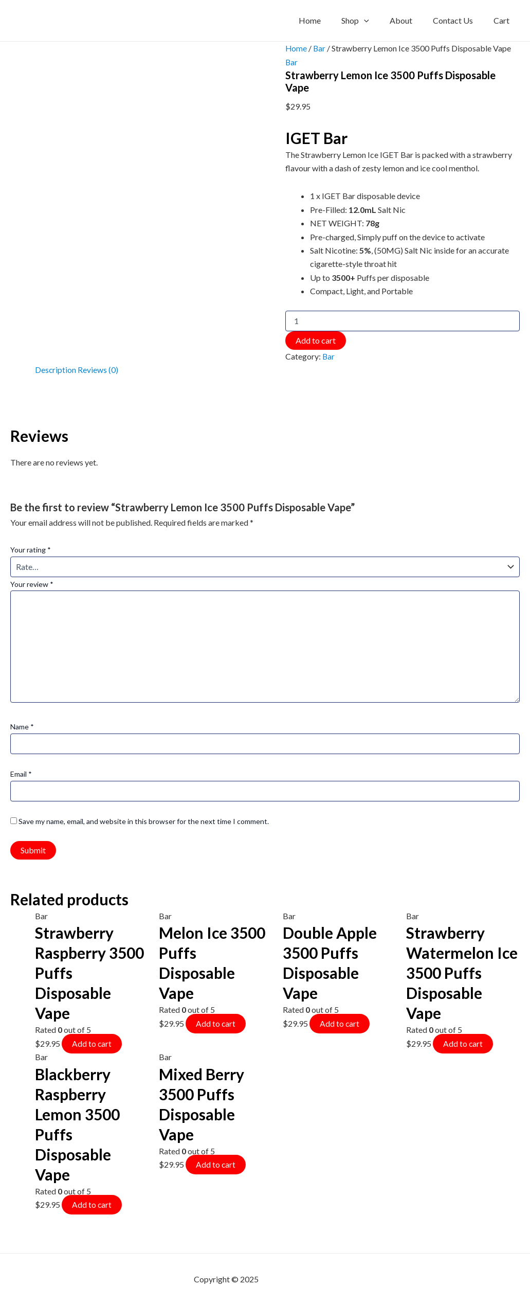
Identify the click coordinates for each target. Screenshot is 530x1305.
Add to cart (316, 340)
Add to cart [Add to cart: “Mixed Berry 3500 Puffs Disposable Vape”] (216, 1163)
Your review (31, 583)
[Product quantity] (402, 320)
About (411, 20)
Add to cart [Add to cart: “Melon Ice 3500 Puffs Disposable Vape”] (216, 1022)
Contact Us (459, 20)
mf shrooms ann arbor (298, 1279)
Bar (320, 48)
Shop (369, 20)
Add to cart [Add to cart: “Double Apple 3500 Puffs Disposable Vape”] (340, 1022)
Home (328, 20)
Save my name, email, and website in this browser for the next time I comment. (144, 820)
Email (21, 773)
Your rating (30, 549)
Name (22, 726)
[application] (378, 20)
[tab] (56, 369)
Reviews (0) (98, 369)
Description (56, 369)
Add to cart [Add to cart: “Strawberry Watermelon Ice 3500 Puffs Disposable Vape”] (463, 1042)
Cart (503, 20)
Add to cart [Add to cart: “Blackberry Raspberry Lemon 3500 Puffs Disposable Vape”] (92, 1203)
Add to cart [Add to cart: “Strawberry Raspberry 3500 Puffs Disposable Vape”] (92, 1042)
